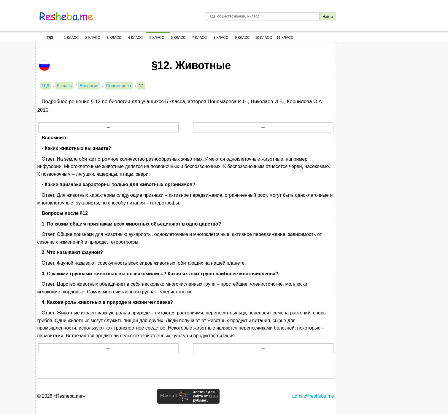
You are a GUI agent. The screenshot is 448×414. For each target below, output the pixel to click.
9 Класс (242, 38)
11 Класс (285, 38)
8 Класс (221, 38)
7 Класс (199, 38)
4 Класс (135, 38)
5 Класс (157, 38)
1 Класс (71, 38)
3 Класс (114, 38)
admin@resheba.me (313, 396)
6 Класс (178, 38)
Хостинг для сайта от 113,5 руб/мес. (205, 396)
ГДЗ (50, 38)
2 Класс (92, 38)
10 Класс (263, 38)
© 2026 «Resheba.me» (61, 396)
